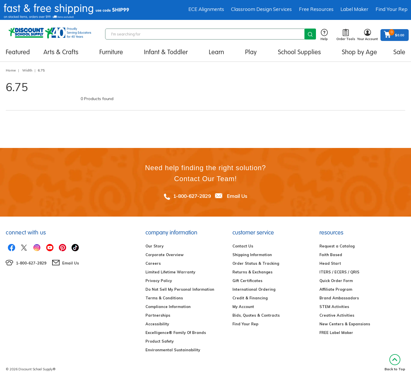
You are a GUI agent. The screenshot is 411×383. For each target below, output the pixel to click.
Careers (153, 263)
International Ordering (253, 289)
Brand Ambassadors (339, 298)
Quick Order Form (336, 280)
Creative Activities (336, 315)
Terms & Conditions (164, 298)
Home (11, 70)
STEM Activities (334, 306)
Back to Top (395, 362)
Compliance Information (168, 306)
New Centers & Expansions (344, 324)
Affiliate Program (335, 289)
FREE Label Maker (336, 332)
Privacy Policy (158, 280)
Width (27, 70)
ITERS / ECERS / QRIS (339, 272)
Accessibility (157, 324)
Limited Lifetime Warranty (170, 272)
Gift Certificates (247, 280)
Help (324, 35)
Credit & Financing (250, 298)
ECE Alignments (206, 9)
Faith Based (330, 254)
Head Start (330, 263)
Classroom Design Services (261, 9)
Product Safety (159, 341)
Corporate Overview (164, 254)
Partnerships (157, 315)
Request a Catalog (337, 246)
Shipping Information (252, 254)
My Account (243, 306)
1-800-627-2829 (192, 196)
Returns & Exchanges (252, 272)
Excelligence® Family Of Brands (175, 332)
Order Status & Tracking (255, 263)
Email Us (237, 196)
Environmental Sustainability (172, 350)
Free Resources (316, 9)
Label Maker (354, 9)
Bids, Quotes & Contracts (256, 315)
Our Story (154, 246)
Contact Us (242, 246)
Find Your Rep (392, 9)
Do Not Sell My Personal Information (179, 289)
